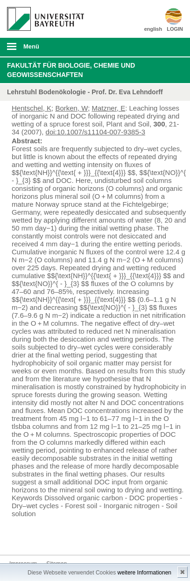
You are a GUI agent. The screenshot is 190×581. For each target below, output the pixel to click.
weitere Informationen (144, 572)
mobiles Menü (42, 49)
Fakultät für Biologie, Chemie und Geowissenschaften (71, 70)
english (153, 29)
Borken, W (71, 108)
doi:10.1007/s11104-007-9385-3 (96, 132)
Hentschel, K (31, 108)
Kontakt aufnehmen (17, 537)
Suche (166, 47)
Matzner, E (108, 108)
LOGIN (175, 29)
